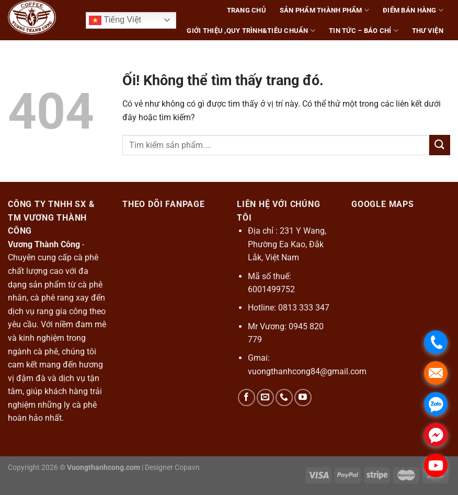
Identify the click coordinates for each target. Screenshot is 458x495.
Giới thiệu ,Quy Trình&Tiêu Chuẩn (251, 31)
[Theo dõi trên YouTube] (303, 397)
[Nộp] (439, 145)
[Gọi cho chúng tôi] (284, 397)
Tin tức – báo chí (363, 31)
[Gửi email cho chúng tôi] (265, 397)
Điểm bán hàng (413, 10)
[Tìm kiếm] (446, 51)
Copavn (187, 467)
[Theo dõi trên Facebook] (246, 397)
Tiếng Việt (115, 20)
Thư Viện (427, 30)
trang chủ (246, 10)
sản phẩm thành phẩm (324, 10)
